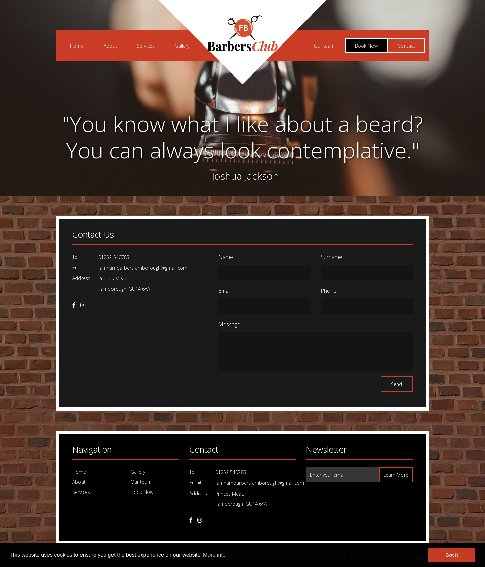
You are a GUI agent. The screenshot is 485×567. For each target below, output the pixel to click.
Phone (328, 290)
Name (225, 257)
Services (146, 45)
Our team (324, 45)
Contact (406, 45)
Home (77, 45)
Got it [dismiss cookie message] (451, 555)
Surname (331, 257)
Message (229, 324)
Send (396, 384)
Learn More (395, 475)
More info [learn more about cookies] (214, 555)
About (110, 45)
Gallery (182, 45)
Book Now (366, 45)
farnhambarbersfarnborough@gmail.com (142, 268)
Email (224, 290)
